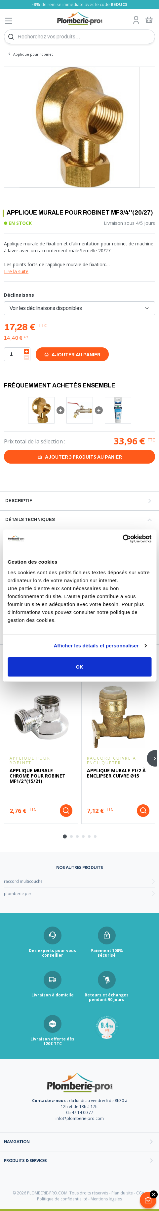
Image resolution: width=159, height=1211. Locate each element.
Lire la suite (16, 271)
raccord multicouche (23, 881)
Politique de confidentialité (62, 1199)
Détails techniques (30, 519)
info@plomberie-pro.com (80, 1118)
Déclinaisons (19, 295)
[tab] (65, 836)
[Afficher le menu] (8, 21)
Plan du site (122, 1193)
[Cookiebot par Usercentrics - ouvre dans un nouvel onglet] (122, 538)
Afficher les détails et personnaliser (96, 645)
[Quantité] (17, 354)
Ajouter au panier (72, 354)
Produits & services (25, 1160)
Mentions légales (106, 1199)
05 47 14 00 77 (79, 1112)
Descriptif (18, 500)
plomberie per (17, 893)
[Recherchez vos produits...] (79, 36)
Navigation (17, 1141)
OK (79, 667)
